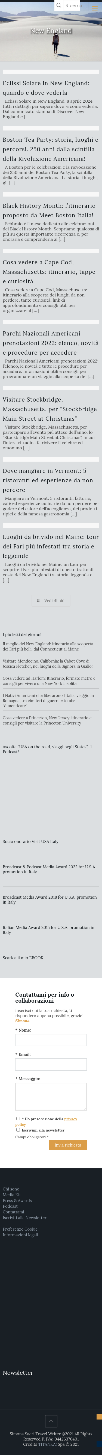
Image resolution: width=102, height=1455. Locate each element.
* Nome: (23, 1030)
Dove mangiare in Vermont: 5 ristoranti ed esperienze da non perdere (48, 480)
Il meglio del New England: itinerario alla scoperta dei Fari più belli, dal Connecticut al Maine (48, 647)
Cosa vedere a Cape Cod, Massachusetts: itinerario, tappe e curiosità (49, 272)
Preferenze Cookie (20, 1229)
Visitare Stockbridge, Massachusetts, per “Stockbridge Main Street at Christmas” (50, 409)
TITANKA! (47, 1444)
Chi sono (11, 1189)
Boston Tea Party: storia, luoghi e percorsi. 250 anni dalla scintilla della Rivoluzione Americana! (50, 149)
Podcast (10, 1206)
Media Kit (12, 1194)
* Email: (22, 1054)
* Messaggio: (27, 1078)
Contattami (13, 1212)
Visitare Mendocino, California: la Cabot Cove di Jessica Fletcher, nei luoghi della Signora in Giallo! (47, 664)
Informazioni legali (20, 1234)
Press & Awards (17, 1200)
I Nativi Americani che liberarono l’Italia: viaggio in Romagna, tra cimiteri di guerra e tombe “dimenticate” (48, 700)
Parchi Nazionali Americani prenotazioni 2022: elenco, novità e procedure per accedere (51, 343)
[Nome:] (51, 1040)
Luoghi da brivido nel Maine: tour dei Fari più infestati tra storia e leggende (51, 546)
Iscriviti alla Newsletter (25, 1217)
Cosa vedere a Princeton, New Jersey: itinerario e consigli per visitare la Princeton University (47, 720)
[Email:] (51, 1064)
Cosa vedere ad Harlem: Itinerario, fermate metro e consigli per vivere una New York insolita (49, 681)
